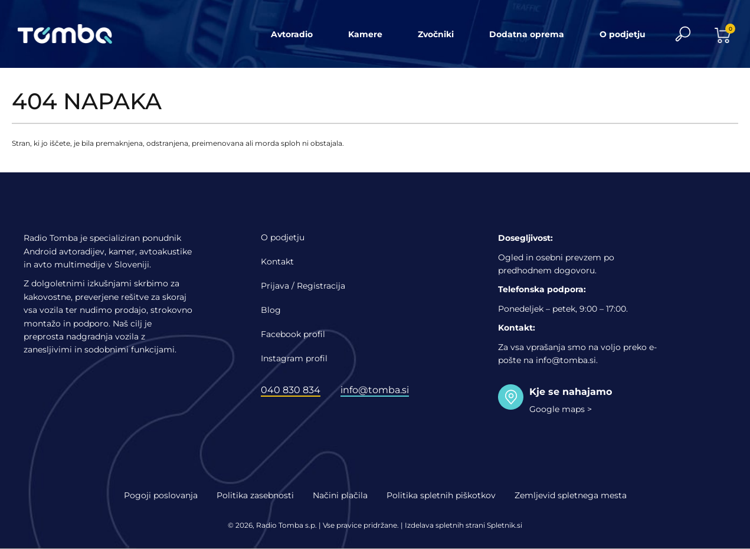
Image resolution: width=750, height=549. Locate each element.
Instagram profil (294, 358)
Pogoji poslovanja (161, 495)
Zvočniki (436, 34)
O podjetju (623, 34)
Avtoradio (292, 34)
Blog (271, 310)
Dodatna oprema (526, 34)
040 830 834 (290, 390)
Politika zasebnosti (255, 495)
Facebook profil (293, 334)
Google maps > (560, 409)
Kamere (365, 34)
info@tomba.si (374, 390)
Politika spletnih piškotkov (441, 495)
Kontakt (277, 261)
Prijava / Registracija (303, 285)
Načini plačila (340, 495)
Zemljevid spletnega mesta (571, 495)
